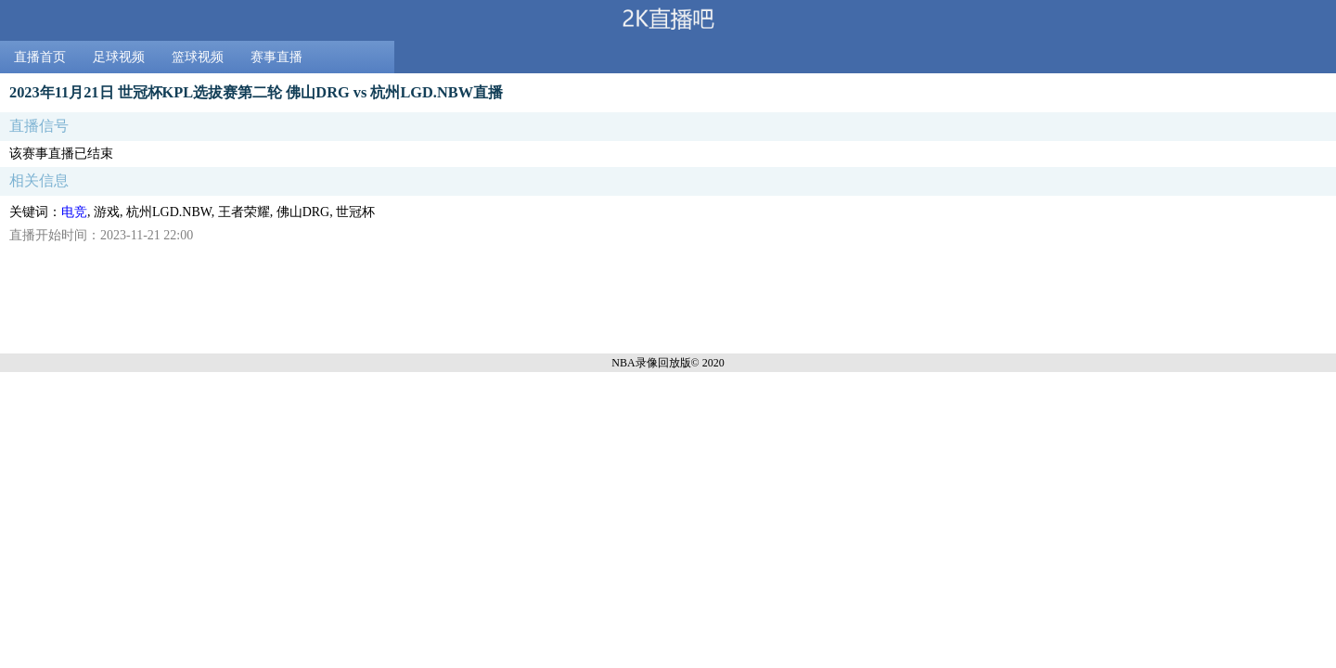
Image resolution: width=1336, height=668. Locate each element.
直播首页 (40, 57)
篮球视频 (198, 57)
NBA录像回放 (645, 362)
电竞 (74, 212)
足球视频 (119, 57)
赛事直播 (276, 57)
